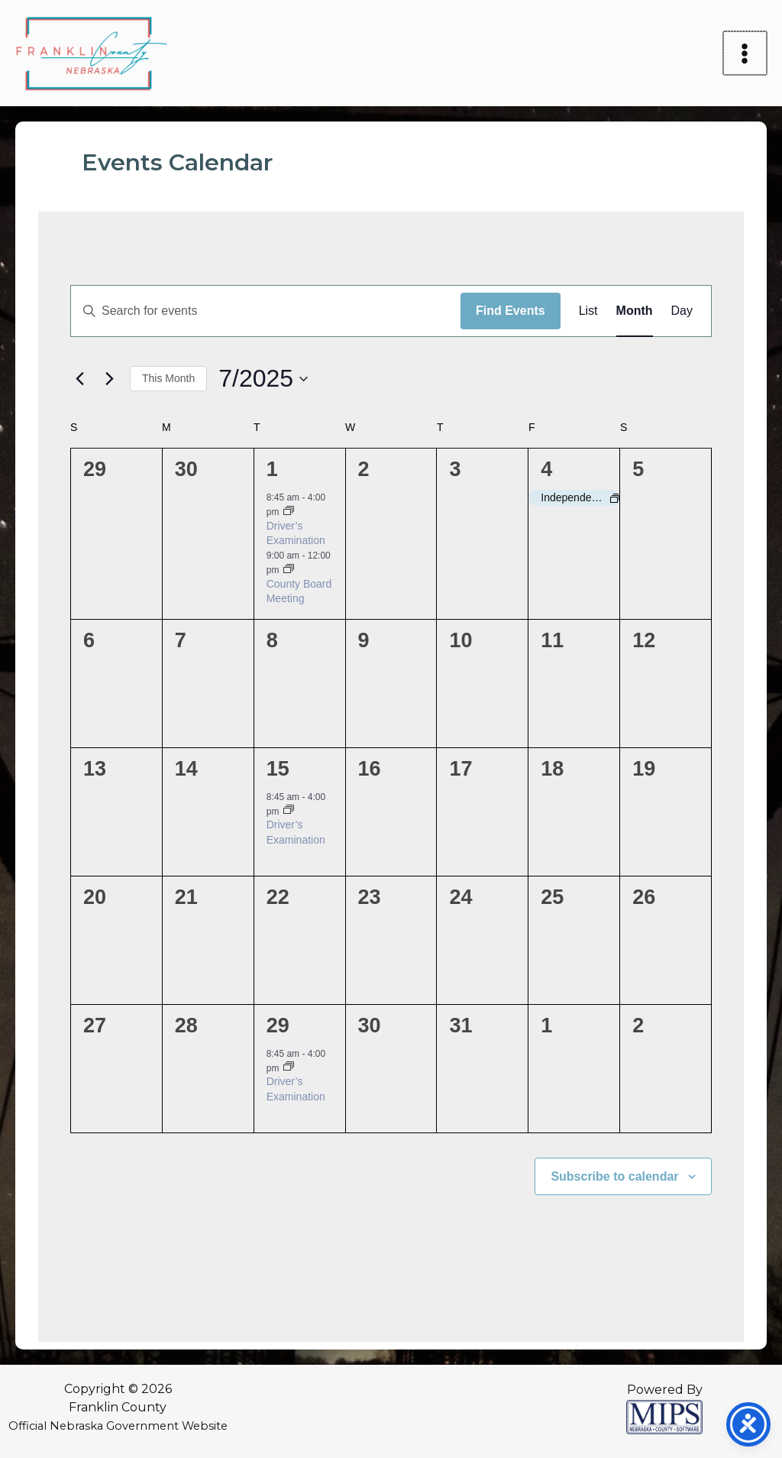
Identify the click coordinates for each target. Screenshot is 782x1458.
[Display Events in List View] (588, 311)
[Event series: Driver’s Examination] (288, 512)
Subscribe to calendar (614, 1176)
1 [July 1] (272, 469)
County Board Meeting (299, 591)
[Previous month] (79, 379)
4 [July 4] (546, 469)
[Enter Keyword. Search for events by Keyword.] (265, 311)
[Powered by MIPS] (664, 1416)
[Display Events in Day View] (682, 311)
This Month (168, 378)
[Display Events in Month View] (634, 311)
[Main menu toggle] (746, 53)
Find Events (510, 310)
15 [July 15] (278, 768)
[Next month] (109, 379)
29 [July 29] (278, 1025)
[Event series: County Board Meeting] (288, 570)
